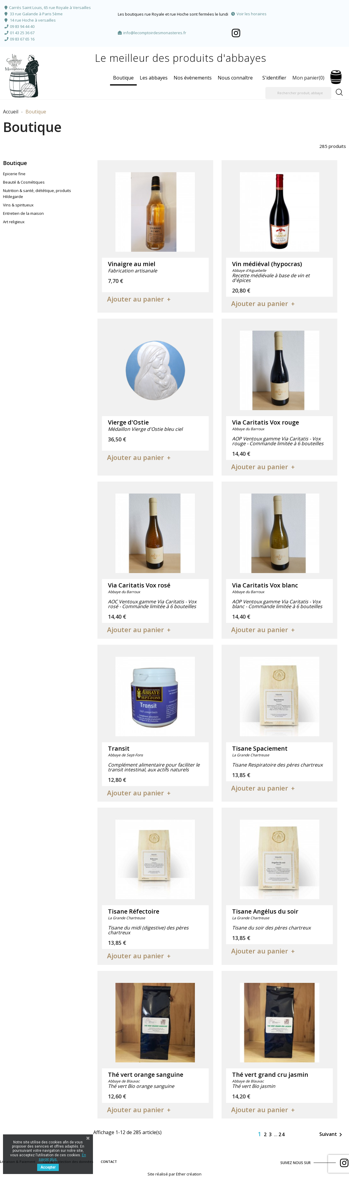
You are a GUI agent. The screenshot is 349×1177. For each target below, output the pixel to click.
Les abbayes (154, 77)
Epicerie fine (14, 173)
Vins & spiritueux (18, 205)
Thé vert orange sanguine (145, 1074)
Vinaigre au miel (131, 264)
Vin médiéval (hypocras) (267, 264)
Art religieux (14, 221)
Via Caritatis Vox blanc (265, 585)
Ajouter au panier (135, 298)
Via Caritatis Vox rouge (265, 422)
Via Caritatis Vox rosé (139, 585)
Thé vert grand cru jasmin (270, 1074)
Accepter (47, 1167)
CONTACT (109, 1161)
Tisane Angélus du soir (265, 911)
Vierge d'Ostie (128, 422)
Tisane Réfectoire (133, 911)
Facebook (236, 33)
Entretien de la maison (23, 213)
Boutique (123, 77)
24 (282, 1134)
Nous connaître (235, 77)
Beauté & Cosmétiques (24, 182)
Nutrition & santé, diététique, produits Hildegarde (37, 193)
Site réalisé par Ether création (174, 1174)
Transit (119, 748)
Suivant (331, 1134)
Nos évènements (193, 77)
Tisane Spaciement (260, 748)
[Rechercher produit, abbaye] (298, 93)
